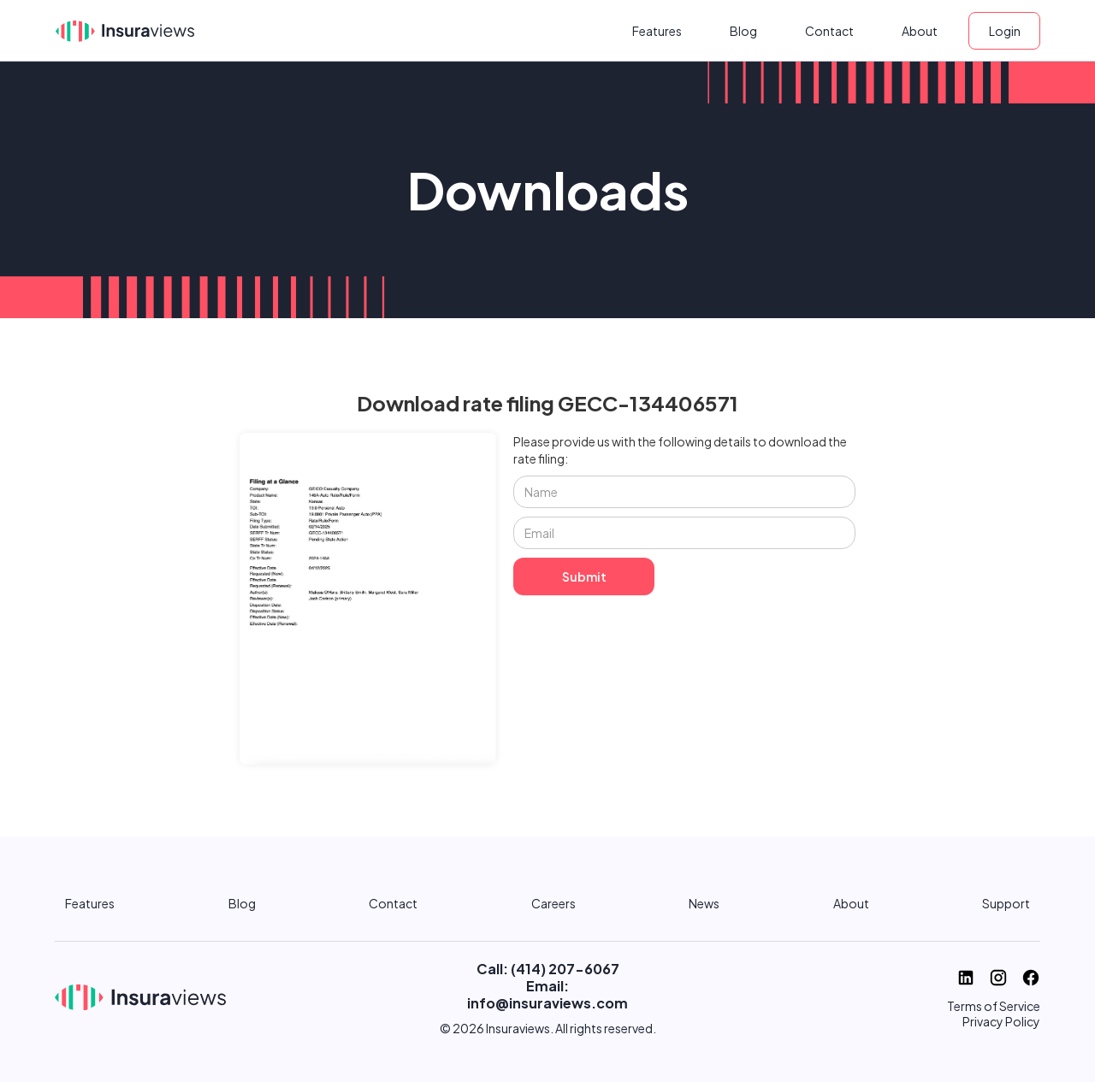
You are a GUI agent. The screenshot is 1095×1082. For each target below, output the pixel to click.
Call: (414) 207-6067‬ (547, 969)
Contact (829, 31)
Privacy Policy (1001, 1021)
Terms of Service (993, 1006)
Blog (743, 31)
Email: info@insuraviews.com (547, 994)
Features (657, 31)
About (920, 31)
